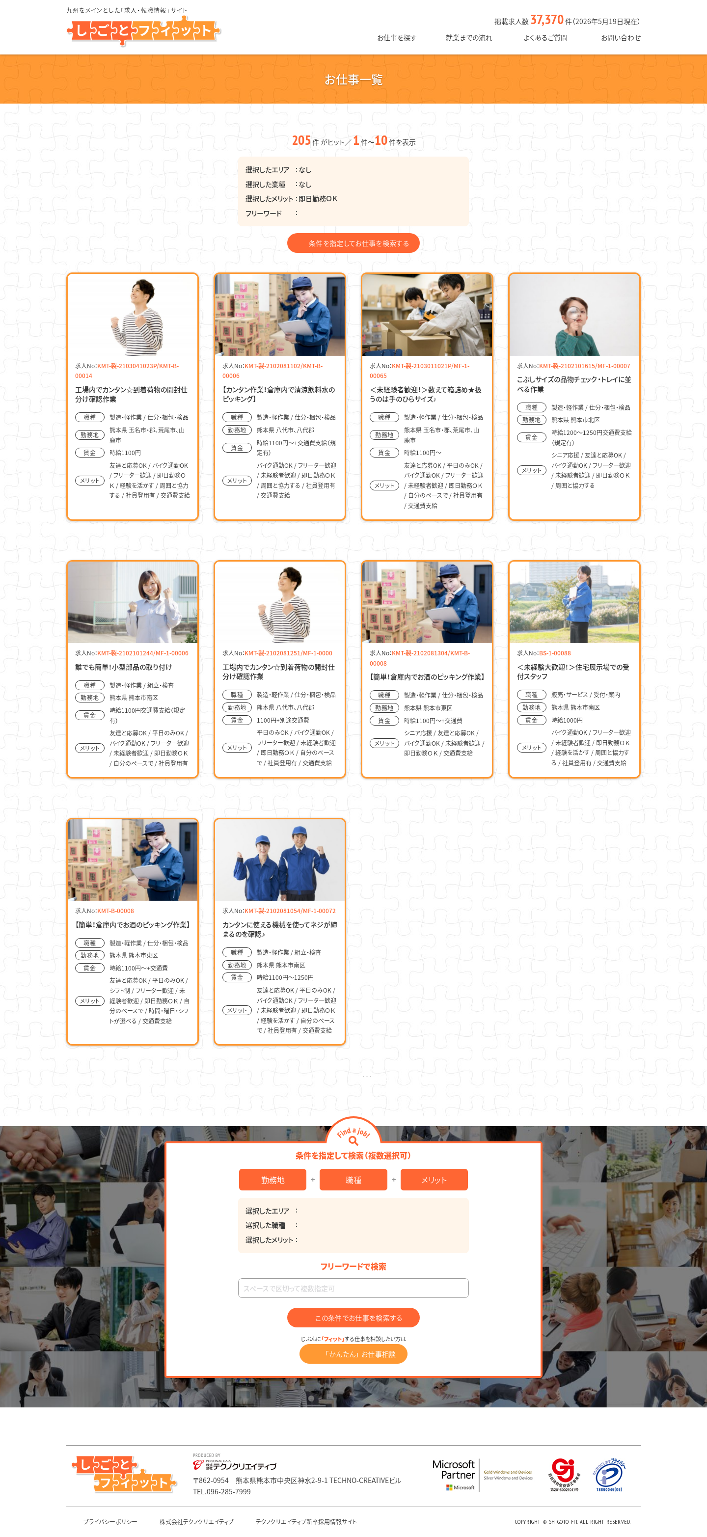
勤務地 (273, 1180)
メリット (434, 1180)
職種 (353, 1180)
